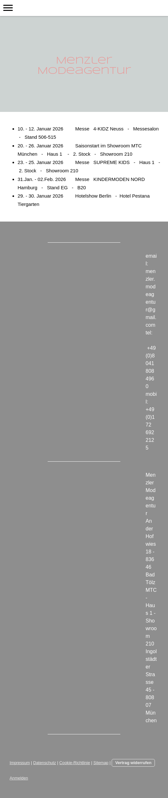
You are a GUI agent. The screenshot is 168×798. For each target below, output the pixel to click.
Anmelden (19, 778)
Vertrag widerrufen (133, 762)
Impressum (20, 762)
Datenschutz (44, 762)
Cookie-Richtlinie (74, 762)
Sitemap (100, 762)
